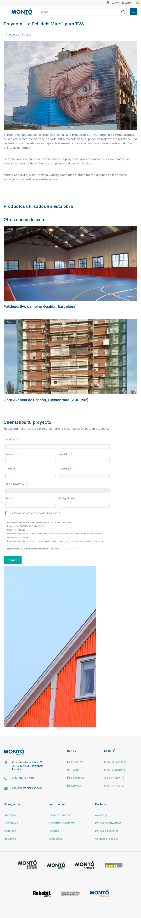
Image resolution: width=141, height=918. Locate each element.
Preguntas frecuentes (62, 822)
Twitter (73, 769)
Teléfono (64, 469)
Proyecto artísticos (18, 34)
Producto (10, 439)
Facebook (75, 777)
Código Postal (67, 498)
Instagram (75, 761)
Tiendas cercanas (60, 814)
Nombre (9, 454)
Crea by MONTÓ (114, 777)
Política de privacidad (108, 822)
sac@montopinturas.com (27, 787)
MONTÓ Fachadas (115, 761)
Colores (54, 830)
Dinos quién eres (14, 483)
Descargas (55, 838)
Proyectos (10, 838)
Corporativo (11, 822)
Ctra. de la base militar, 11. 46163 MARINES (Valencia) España (28, 766)
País (7, 498)
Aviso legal (101, 814)
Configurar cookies (107, 838)
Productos (10, 814)
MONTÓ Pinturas (114, 785)
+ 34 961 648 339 (23, 778)
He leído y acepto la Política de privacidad (33, 513)
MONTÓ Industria (114, 769)
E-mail (9, 469)
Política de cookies (106, 830)
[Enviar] (13, 560)
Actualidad (10, 830)
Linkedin (74, 785)
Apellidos (64, 454)
